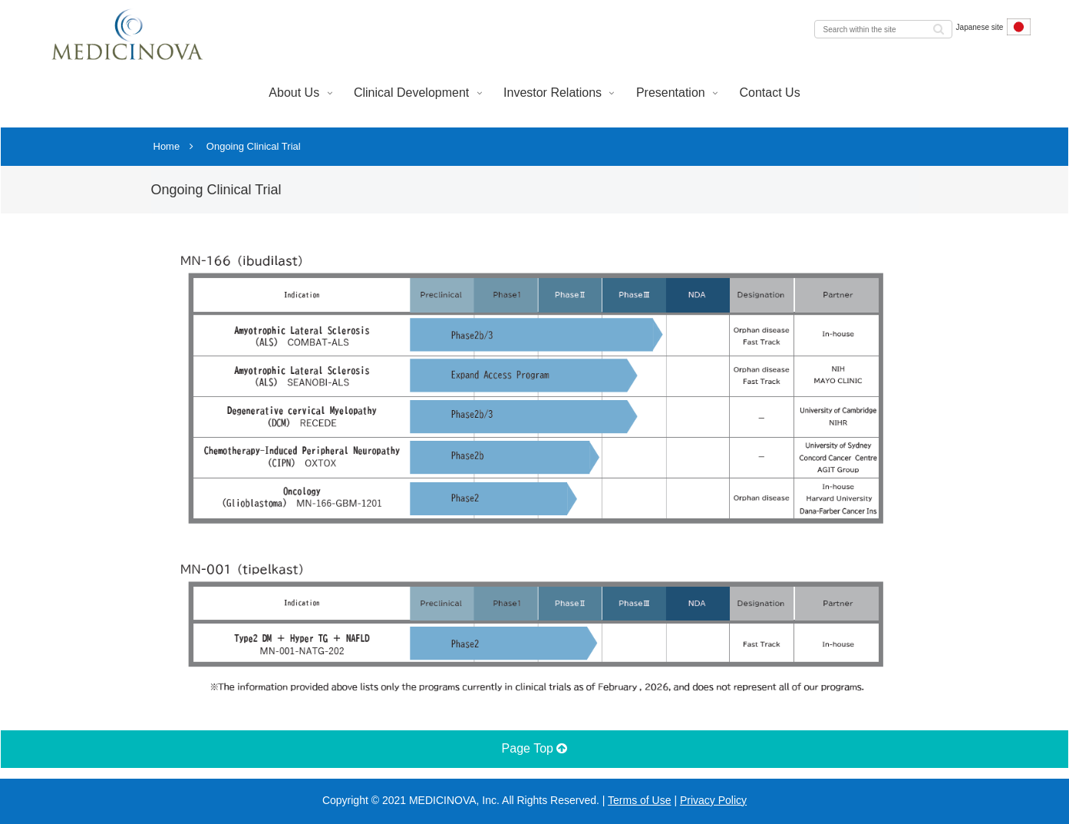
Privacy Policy (713, 800)
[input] (883, 29)
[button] (938, 28)
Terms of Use (639, 800)
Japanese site (993, 27)
